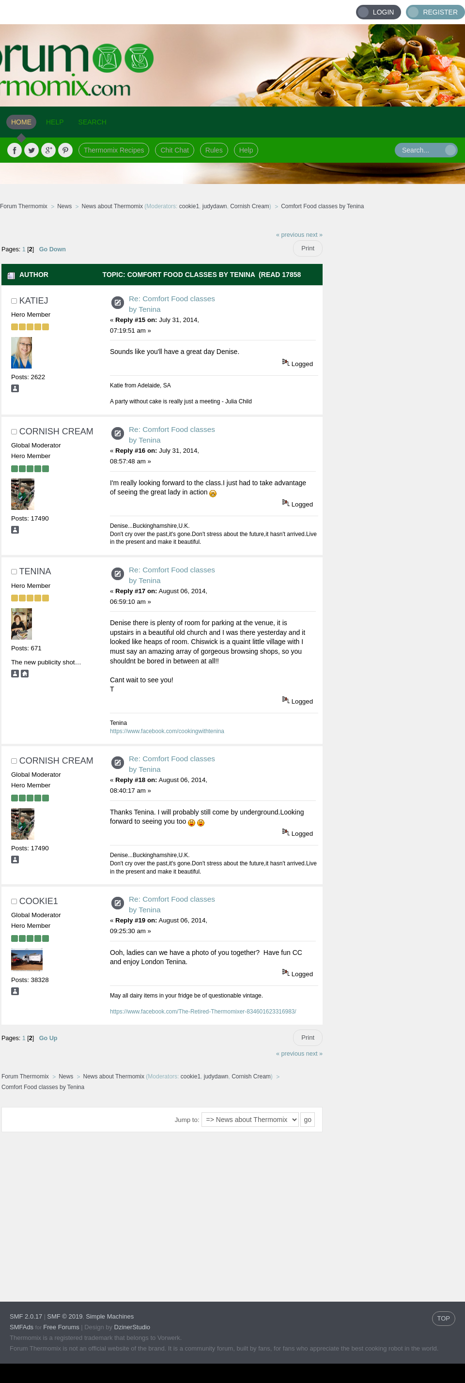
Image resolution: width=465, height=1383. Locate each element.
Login (383, 12)
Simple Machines (110, 1316)
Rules (214, 150)
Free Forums (61, 1327)
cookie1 (189, 206)
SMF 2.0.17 (26, 1316)
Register (440, 12)
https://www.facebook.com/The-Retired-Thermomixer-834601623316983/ (203, 1011)
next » (314, 234)
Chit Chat (174, 150)
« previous (290, 234)
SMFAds (21, 1327)
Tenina (35, 571)
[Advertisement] (394, 285)
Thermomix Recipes (114, 150)
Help (246, 150)
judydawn (214, 206)
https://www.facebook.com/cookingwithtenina (167, 731)
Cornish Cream (249, 206)
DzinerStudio (132, 1327)
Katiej (33, 301)
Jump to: (187, 1119)
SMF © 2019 (64, 1316)
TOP (443, 1318)
